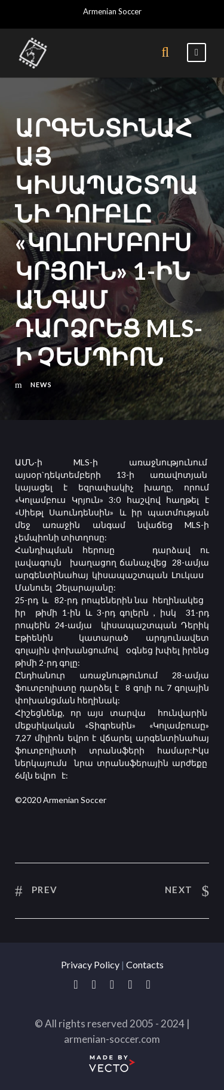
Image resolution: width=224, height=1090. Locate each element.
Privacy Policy (90, 964)
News (41, 384)
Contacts (145, 964)
